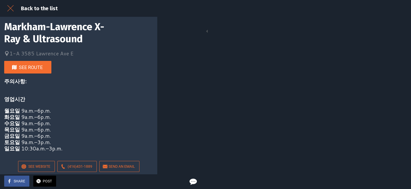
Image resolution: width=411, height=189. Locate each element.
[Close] (10, 8)
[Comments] (146, 181)
